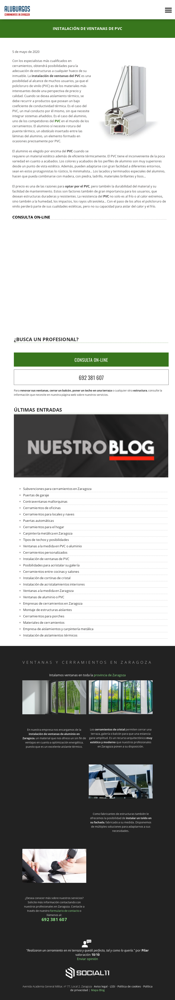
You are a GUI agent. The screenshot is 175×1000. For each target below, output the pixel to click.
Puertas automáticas (38, 520)
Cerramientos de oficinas (42, 508)
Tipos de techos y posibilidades (46, 539)
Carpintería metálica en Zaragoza (47, 533)
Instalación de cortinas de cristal (46, 578)
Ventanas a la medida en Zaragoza (48, 590)
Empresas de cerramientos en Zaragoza (53, 603)
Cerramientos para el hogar (43, 527)
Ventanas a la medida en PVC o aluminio (52, 546)
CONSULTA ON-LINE (91, 360)
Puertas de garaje (36, 495)
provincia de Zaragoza (110, 675)
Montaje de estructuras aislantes (47, 610)
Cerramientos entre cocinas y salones (51, 571)
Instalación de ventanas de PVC (46, 559)
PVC (57, 121)
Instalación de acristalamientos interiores (54, 584)
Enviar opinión (87, 959)
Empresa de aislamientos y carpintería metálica (58, 629)
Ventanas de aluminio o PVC (43, 597)
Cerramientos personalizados (45, 552)
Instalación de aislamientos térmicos (50, 635)
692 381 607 (91, 377)
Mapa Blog (98, 990)
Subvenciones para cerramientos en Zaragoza (57, 488)
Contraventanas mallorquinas (45, 501)
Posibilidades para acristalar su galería (51, 565)
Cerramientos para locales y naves (48, 514)
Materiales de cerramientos (44, 622)
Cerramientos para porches (43, 616)
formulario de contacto (64, 911)
